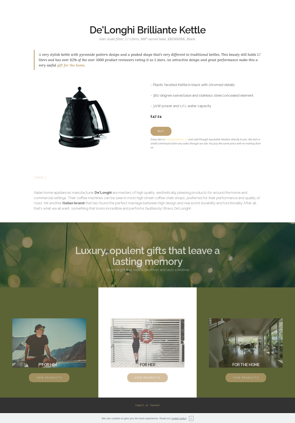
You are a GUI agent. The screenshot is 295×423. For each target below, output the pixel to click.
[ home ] (155, 405)
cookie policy (178, 418)
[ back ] (39, 178)
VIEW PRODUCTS (49, 379)
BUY (161, 131)
